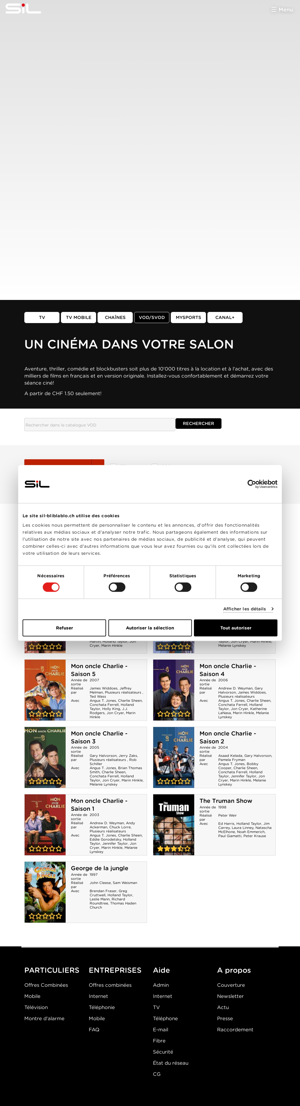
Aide (161, 970)
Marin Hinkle (111, 645)
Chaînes (115, 317)
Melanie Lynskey (232, 645)
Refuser (64, 627)
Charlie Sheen (130, 700)
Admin (161, 985)
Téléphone (165, 1018)
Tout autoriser (235, 627)
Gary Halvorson (103, 755)
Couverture (231, 985)
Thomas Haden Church (113, 905)
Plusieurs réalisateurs (123, 692)
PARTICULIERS (51, 970)
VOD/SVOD (152, 317)
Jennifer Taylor (243, 776)
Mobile (32, 996)
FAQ (94, 1029)
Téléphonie (102, 1007)
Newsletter (230, 996)
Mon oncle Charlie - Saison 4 (173, 690)
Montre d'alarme (44, 1018)
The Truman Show (226, 800)
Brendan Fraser (103, 891)
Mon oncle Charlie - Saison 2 (173, 757)
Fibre (159, 1041)
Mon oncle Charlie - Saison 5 (45, 690)
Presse (225, 1018)
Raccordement (235, 1029)
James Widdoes (103, 688)
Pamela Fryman (231, 759)
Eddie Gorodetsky (105, 839)
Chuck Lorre (120, 827)
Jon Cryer (239, 641)
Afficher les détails (244, 609)
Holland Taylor (115, 641)
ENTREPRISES (115, 970)
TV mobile (78, 317)
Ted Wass (98, 696)
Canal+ (225, 317)
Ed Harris (226, 823)
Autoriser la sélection (150, 627)
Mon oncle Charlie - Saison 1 (45, 824)
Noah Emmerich (251, 832)
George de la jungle (99, 868)
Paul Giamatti (229, 836)
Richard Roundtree (107, 901)
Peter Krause (254, 836)
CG (157, 1074)
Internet (98, 996)
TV (42, 317)
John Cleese (100, 882)
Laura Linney (242, 827)
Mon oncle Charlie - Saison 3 (45, 757)
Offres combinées (110, 985)
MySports (188, 317)
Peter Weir (227, 815)
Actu (223, 1007)
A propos (234, 970)
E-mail (160, 1029)
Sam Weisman (125, 882)
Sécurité (163, 1052)
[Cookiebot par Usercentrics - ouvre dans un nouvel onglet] (251, 484)
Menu (286, 9)
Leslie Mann (100, 899)
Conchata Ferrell (104, 704)
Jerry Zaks (128, 755)
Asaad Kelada (230, 755)
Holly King (111, 708)
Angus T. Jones (103, 700)
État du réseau (170, 1063)
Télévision (36, 1007)
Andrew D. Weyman (235, 688)
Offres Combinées (46, 985)
